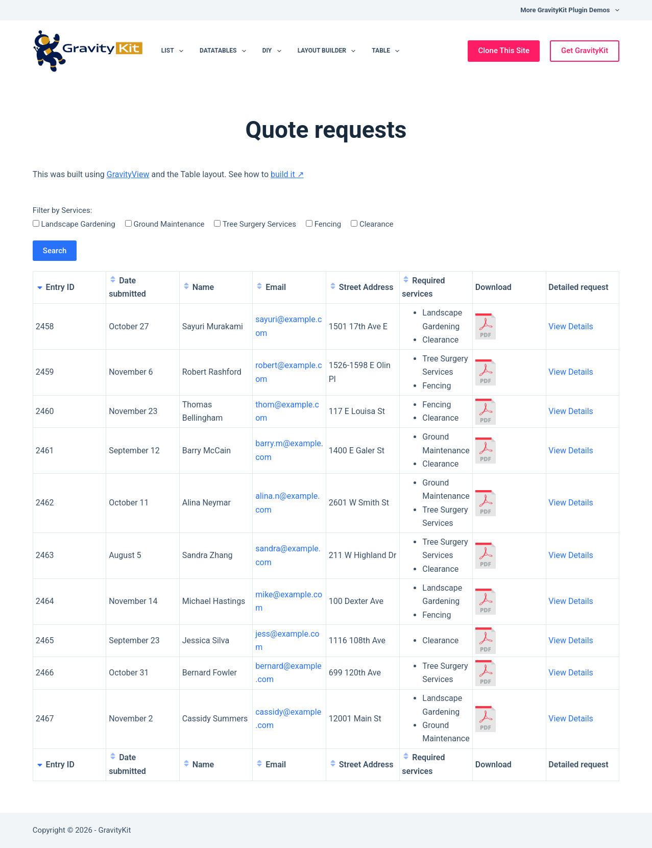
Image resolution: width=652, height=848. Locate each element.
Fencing (323, 224)
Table (387, 51)
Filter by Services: (62, 210)
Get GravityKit (584, 50)
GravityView (128, 174)
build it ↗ (287, 174)
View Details (570, 326)
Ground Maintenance (165, 224)
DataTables (225, 51)
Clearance (372, 224)
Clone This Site (503, 50)
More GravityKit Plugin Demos (569, 10)
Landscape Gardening (74, 224)
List (174, 51)
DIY (273, 51)
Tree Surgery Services (255, 224)
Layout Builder (329, 51)
